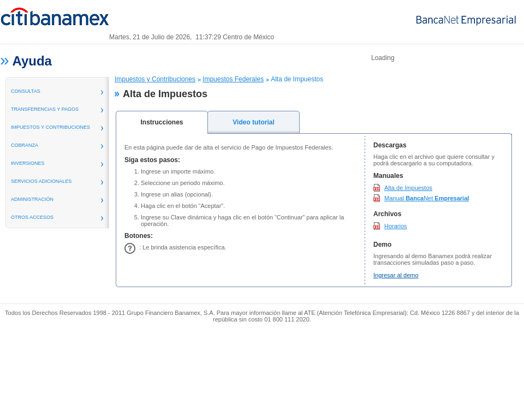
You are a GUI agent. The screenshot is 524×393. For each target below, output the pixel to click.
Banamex (54, 20)
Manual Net (426, 198)
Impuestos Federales (233, 79)
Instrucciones (161, 122)
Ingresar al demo (396, 275)
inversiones (28, 163)
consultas (25, 91)
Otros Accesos (32, 217)
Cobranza (24, 145)
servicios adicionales (41, 181)
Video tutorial (253, 122)
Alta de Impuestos (408, 187)
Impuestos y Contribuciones (50, 127)
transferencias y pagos (45, 109)
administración (32, 199)
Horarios (395, 226)
